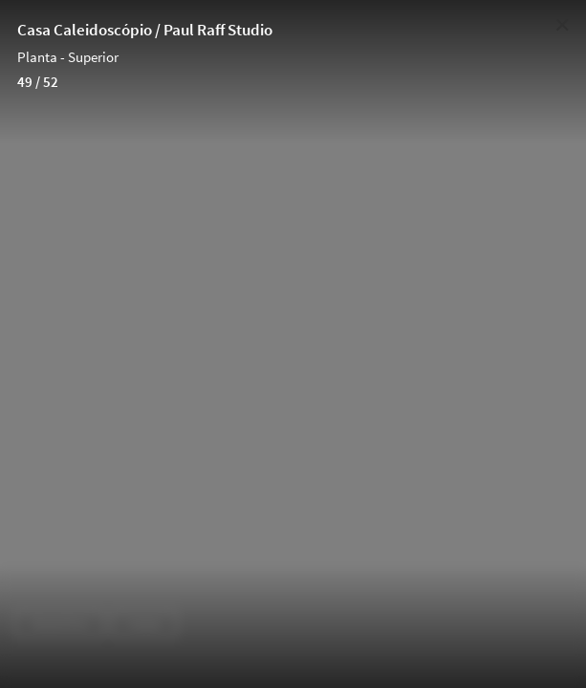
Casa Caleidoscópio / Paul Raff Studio (144, 29)
